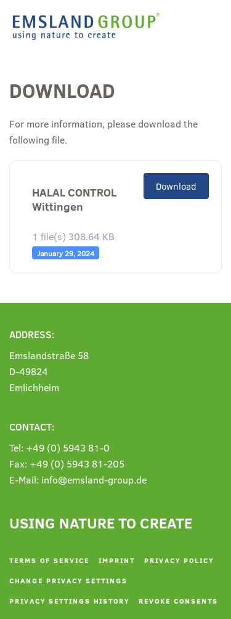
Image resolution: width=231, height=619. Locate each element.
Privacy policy (179, 560)
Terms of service (49, 560)
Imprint (117, 560)
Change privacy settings (68, 580)
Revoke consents (178, 600)
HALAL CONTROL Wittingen (74, 199)
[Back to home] (89, 26)
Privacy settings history (69, 600)
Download (176, 186)
